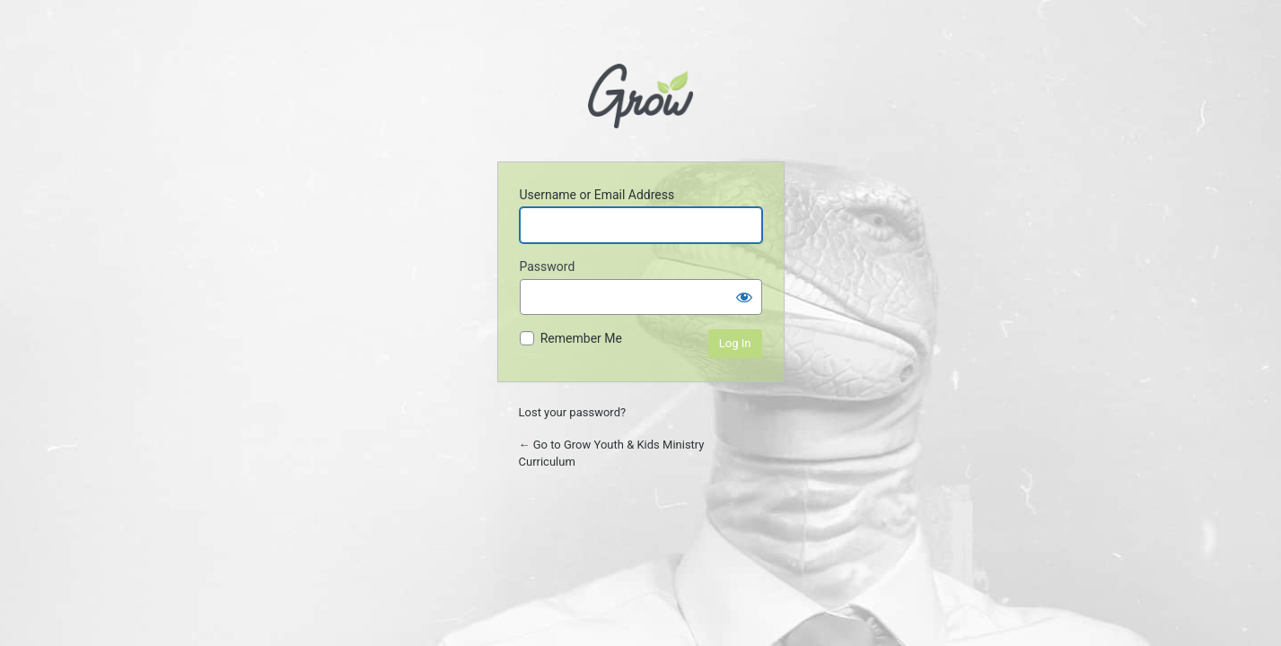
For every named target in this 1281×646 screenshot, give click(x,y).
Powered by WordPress (640, 101)
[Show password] (744, 297)
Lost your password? (573, 412)
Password (547, 266)
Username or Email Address (597, 195)
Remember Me (581, 338)
